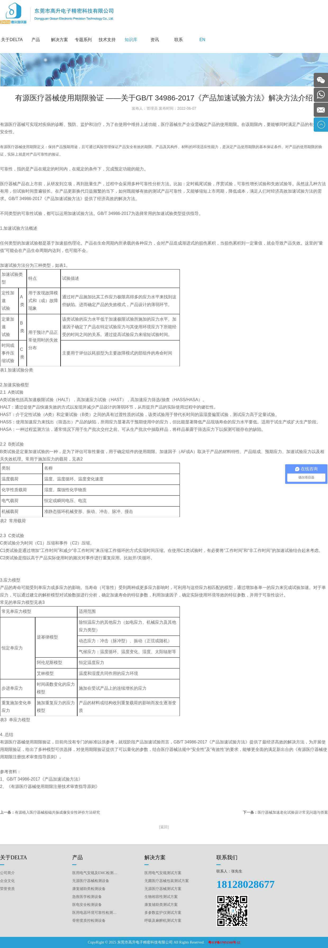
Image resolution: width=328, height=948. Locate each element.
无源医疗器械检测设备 (90, 881)
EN (202, 39)
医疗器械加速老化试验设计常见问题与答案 (293, 812)
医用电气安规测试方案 (162, 873)
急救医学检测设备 (87, 897)
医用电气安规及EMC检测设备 (95, 873)
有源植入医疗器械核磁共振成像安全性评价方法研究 (57, 812)
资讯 (155, 39)
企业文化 (7, 881)
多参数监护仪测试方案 (162, 913)
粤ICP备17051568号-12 (224, 942)
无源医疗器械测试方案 (162, 889)
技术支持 (107, 39)
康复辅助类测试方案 (161, 905)
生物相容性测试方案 (161, 897)
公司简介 (7, 873)
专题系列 (83, 39)
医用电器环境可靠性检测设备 (95, 913)
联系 (178, 39)
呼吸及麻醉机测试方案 (162, 921)
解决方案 (59, 39)
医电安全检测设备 (87, 905)
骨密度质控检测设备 (89, 921)
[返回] (164, 827)
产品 (35, 39)
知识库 (131, 39)
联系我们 (227, 857)
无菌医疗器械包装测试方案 (166, 881)
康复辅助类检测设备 (89, 889)
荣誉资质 (7, 889)
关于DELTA (11, 39)
